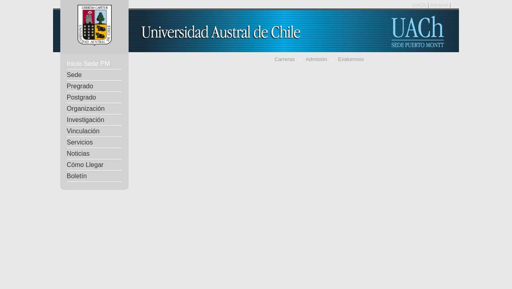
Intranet (440, 5)
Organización (85, 108)
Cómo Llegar (85, 164)
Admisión (316, 59)
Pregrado (80, 86)
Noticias (78, 153)
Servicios (80, 142)
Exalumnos (351, 59)
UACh (420, 5)
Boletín (77, 176)
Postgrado (81, 97)
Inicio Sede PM (88, 63)
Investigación (85, 119)
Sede (74, 74)
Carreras (284, 59)
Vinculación (83, 131)
